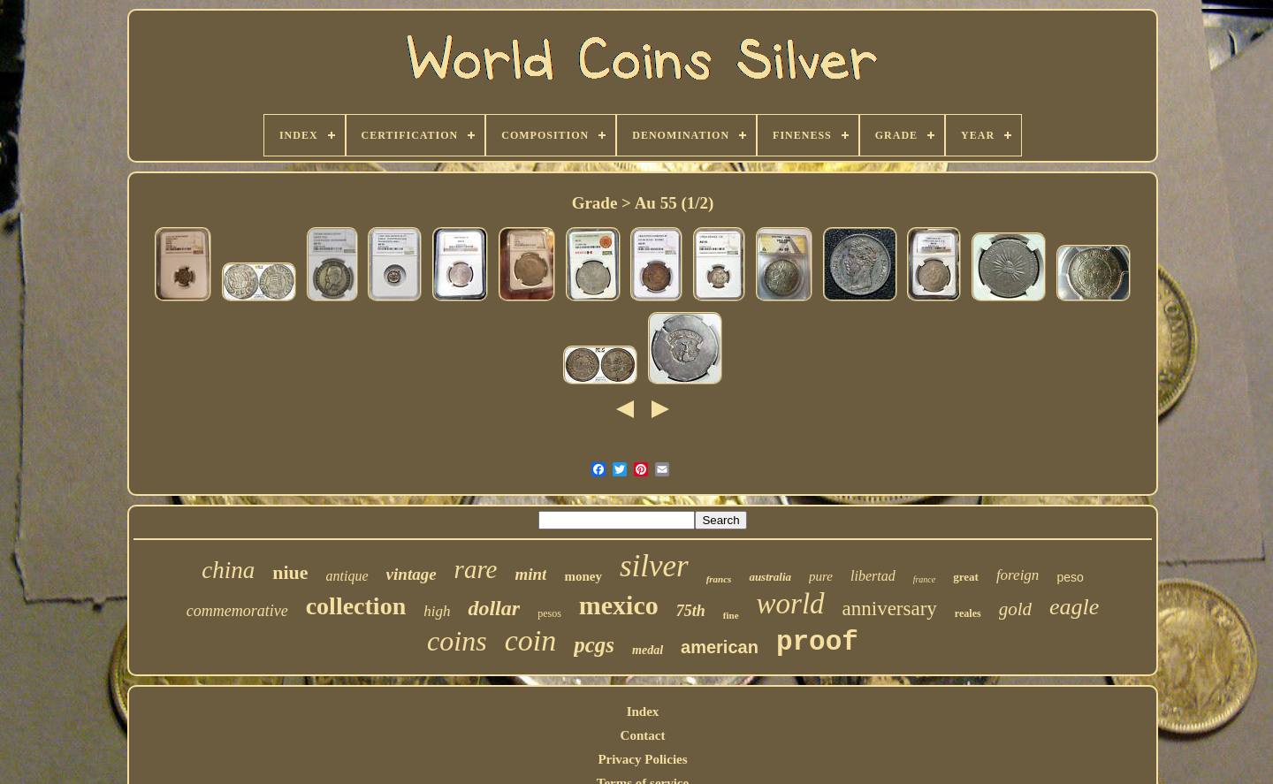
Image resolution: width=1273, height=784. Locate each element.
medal (647, 650)
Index (643, 711)
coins (457, 641)
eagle (1074, 607)
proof (817, 642)
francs (719, 579)
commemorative (237, 611)
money (583, 576)
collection (356, 606)
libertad (873, 575)
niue (290, 572)
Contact (643, 735)
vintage (411, 574)
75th (690, 611)
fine (731, 615)
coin (531, 640)
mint (530, 574)
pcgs (594, 645)
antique (347, 575)
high (436, 611)
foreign (1017, 575)
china (228, 570)
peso (1069, 577)
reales (968, 613)
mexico (619, 605)
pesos (549, 613)
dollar (494, 608)
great (966, 576)
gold (1015, 609)
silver (654, 566)
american (719, 647)
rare (476, 569)
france (924, 579)
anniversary (889, 609)
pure (821, 576)
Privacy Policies (642, 759)
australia (770, 576)
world (791, 604)
